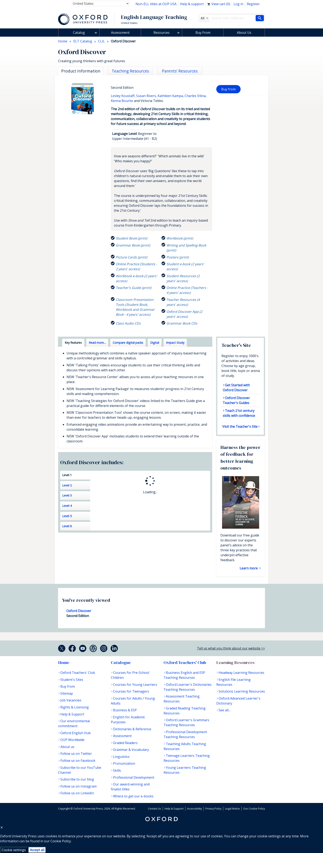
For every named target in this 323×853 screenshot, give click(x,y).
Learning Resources (235, 662)
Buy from (228, 89)
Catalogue (121, 662)
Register (253, 4)
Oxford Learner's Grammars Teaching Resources (186, 722)
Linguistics (121, 756)
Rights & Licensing (74, 707)
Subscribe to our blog (77, 779)
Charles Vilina (195, 95)
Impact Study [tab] (175, 343)
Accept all (37, 850)
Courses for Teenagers (131, 691)
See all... (224, 710)
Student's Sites (71, 679)
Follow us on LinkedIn (77, 793)
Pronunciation (124, 763)
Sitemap (66, 693)
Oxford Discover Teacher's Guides (236, 400)
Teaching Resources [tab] (130, 71)
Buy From (202, 32)
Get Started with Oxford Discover (236, 387)
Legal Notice (232, 808)
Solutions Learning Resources (242, 691)
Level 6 (67, 526)
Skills (117, 770)
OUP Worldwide (72, 739)
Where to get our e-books (133, 796)
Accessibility (194, 808)
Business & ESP (125, 710)
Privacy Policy (213, 808)
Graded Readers (125, 743)
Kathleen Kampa (170, 95)
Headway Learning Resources (241, 672)
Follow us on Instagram (78, 786)
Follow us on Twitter (76, 753)
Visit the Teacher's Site (239, 426)
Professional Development (133, 777)
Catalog (79, 32)
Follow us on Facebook (77, 760)
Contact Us (154, 808)
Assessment (120, 32)
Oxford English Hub (75, 733)
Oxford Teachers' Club (77, 672)
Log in (238, 4)
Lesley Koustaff (123, 95)
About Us (244, 32)
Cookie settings (14, 850)
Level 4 (67, 506)
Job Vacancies (70, 700)
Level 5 (67, 516)
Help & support (192, 4)
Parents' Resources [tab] (180, 71)
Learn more (249, 568)
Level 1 (67, 475)
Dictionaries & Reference (132, 729)
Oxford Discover (78, 611)
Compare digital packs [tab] (128, 343)
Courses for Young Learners (135, 684)
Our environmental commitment (74, 723)
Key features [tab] (73, 343)
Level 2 (67, 485)
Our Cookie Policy (254, 808)
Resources (161, 32)
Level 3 (67, 495)
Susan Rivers (146, 95)
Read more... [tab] (97, 343)
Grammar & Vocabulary (131, 749)
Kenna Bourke (122, 100)
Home (63, 662)
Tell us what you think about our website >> (231, 648)
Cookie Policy (60, 841)
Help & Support (72, 714)
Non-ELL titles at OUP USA (156, 4)
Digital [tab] (154, 343)
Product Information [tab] (80, 71)
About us (67, 746)
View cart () (218, 4)
